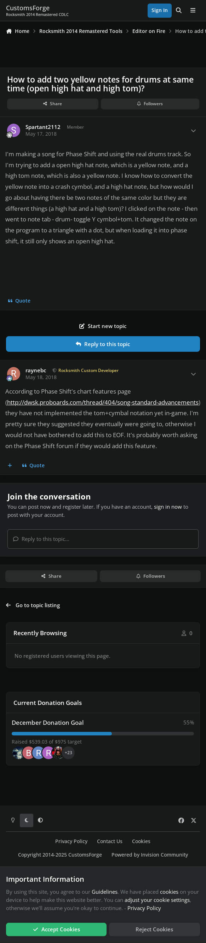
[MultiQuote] (10, 466)
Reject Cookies (154, 929)
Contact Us (109, 841)
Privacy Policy (71, 841)
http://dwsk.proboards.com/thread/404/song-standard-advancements (103, 402)
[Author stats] (193, 130)
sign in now (168, 506)
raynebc (35, 370)
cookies (169, 891)
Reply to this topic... (41, 538)
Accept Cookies (56, 929)
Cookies (141, 841)
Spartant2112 (43, 127)
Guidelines (105, 891)
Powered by (149, 855)
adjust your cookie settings (157, 899)
